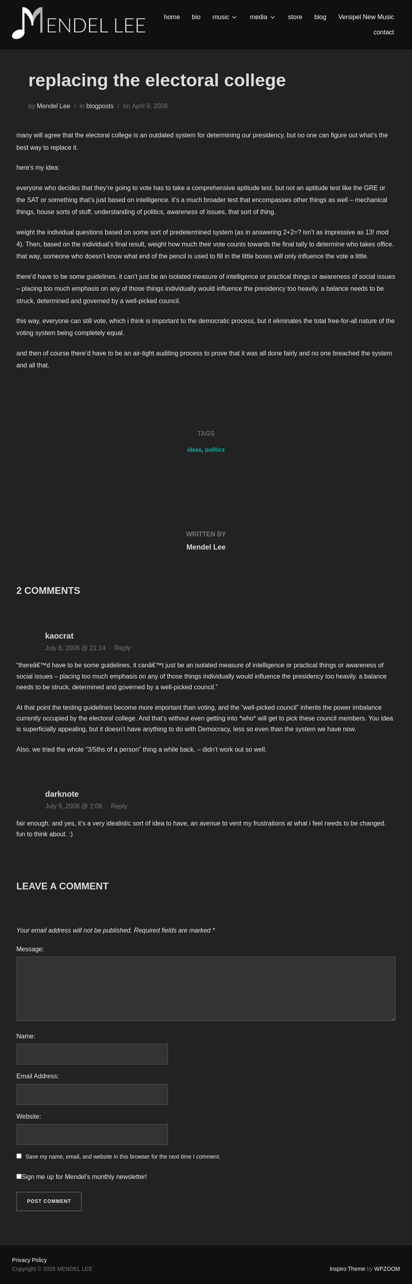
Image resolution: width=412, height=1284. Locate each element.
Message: (30, 949)
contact (383, 32)
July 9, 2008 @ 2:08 (74, 806)
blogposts (100, 106)
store (295, 17)
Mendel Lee (53, 106)
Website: (28, 1116)
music (225, 17)
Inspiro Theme (347, 1269)
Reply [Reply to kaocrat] (123, 648)
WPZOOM (387, 1269)
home (172, 17)
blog (320, 17)
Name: (25, 1036)
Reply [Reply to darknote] (119, 806)
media (263, 17)
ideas (194, 450)
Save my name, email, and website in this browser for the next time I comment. (123, 1156)
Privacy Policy (29, 1260)
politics (215, 450)
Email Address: (37, 1076)
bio (196, 17)
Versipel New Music (366, 17)
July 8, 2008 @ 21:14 (76, 648)
